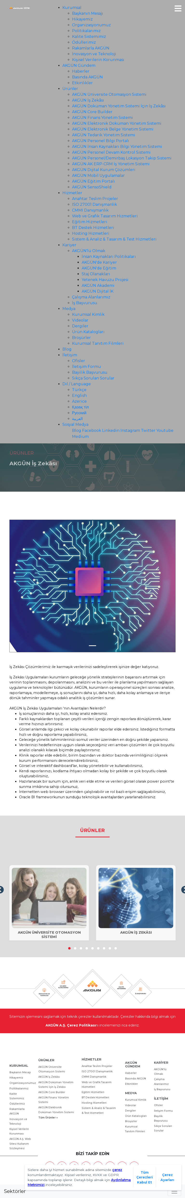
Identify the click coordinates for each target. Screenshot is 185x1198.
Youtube (164, 430)
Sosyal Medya (75, 424)
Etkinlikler (82, 83)
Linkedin (110, 430)
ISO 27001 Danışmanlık (94, 204)
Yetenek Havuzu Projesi (105, 279)
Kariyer (69, 245)
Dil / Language (76, 384)
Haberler (80, 71)
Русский (79, 413)
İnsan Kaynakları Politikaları (109, 256)
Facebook (91, 430)
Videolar (80, 320)
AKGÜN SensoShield (92, 187)
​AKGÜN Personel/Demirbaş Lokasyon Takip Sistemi (122, 158)
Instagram (130, 430)
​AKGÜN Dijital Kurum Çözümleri (103, 169)
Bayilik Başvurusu (89, 372)
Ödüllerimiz (84, 42)
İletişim (69, 355)
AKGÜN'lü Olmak (88, 250)
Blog (67, 349)
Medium (80, 436)
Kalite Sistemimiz (89, 36)
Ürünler (70, 88)
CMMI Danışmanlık (90, 210)
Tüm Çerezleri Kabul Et (144, 1177)
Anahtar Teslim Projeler (95, 198)
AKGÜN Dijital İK (97, 291)
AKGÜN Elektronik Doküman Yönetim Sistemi (116, 123)
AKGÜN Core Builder (92, 112)
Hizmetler (72, 193)
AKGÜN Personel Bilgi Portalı (100, 140)
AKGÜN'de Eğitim (99, 268)
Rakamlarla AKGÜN (90, 48)
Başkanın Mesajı (87, 13)
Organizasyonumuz (91, 25)
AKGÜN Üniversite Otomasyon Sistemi (109, 94)
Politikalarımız (86, 30)
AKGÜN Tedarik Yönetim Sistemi (103, 135)
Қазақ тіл (80, 407)
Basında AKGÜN (87, 77)
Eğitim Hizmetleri (89, 222)
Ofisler (78, 360)
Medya (68, 308)
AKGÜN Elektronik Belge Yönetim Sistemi (112, 129)
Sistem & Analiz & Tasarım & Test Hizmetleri (114, 239)
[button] (69, 948)
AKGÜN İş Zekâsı (88, 100)
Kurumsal (71, 7)
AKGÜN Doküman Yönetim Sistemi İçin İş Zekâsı (119, 106)
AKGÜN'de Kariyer (99, 262)
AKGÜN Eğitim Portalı (93, 181)
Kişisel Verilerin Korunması (98, 59)
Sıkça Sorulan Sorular (93, 378)
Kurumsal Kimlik (88, 314)
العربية (77, 418)
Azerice (79, 401)
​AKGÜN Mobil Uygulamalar (98, 175)
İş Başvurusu (84, 303)
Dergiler (80, 326)
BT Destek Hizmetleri (93, 227)
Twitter (148, 430)
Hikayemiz (82, 19)
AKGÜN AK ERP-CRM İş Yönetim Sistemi (111, 164)
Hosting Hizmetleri (90, 233)
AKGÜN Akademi (98, 285)
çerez (117, 1170)
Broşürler (81, 337)
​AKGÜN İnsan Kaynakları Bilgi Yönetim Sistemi (117, 146)
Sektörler (15, 1191)
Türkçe (79, 389)
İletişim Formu (86, 366)
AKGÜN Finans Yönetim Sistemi (102, 117)
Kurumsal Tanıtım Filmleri (98, 343)
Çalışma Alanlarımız (91, 297)
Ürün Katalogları (88, 332)
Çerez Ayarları (167, 1177)
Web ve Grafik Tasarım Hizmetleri (105, 216)
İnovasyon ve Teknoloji (94, 54)
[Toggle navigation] (174, 1191)
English (79, 395)
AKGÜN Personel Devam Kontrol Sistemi (111, 152)
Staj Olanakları (96, 274)
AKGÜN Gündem (78, 65)
